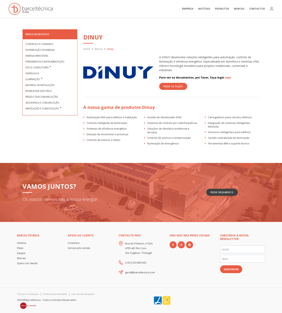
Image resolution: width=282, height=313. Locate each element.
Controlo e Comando (39, 44)
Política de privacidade (55, 293)
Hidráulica (32, 73)
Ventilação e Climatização (42, 108)
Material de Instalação (40, 85)
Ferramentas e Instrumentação (44, 61)
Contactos (257, 8)
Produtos (222, 8)
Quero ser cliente (27, 263)
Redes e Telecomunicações (41, 96)
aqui (228, 77)
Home (86, 49)
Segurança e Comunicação (42, 102)
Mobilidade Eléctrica (38, 91)
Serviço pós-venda (79, 248)
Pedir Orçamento (222, 192)
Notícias (204, 8)
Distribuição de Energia (40, 50)
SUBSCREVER (231, 269)
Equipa (21, 253)
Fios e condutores (37, 67)
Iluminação (32, 79)
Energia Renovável (36, 55)
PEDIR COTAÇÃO (173, 86)
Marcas (239, 8)
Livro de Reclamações (82, 293)
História (21, 243)
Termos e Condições (28, 293)
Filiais (20, 248)
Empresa (187, 8)
